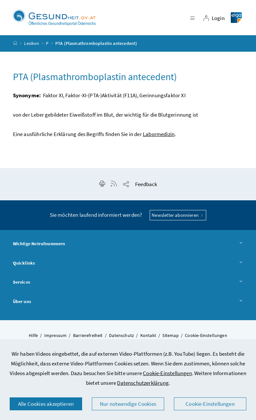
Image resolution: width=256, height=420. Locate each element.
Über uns (128, 302)
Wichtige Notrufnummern (128, 244)
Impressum (55, 335)
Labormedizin (159, 134)
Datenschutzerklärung (143, 382)
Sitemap (170, 335)
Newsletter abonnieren (178, 215)
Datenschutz (121, 335)
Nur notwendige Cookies (128, 403)
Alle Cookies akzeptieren (46, 403)
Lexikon (31, 43)
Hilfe (33, 335)
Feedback (146, 184)
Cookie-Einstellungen (167, 373)
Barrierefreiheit (88, 335)
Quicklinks (128, 263)
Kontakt (148, 335)
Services (128, 282)
